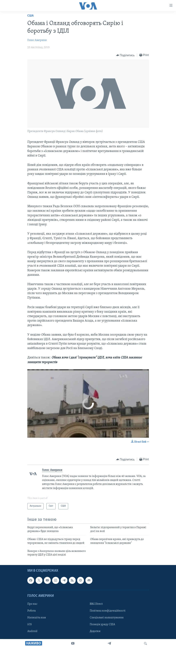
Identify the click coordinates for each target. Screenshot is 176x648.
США (30, 15)
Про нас (32, 604)
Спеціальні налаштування (107, 617)
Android (32, 631)
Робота (31, 610)
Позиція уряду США (102, 624)
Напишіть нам (36, 617)
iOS (29, 624)
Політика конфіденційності (107, 610)
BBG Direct (96, 604)
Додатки (95, 631)
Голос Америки (37, 40)
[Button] (125, 55)
